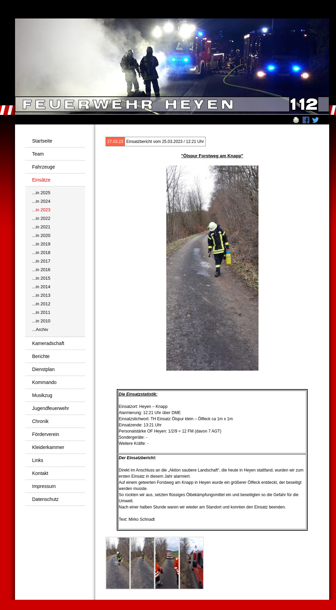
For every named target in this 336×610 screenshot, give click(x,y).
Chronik (40, 421)
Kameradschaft (48, 343)
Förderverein (45, 434)
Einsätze (41, 180)
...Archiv (40, 329)
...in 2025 (41, 192)
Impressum (44, 486)
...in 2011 (41, 312)
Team (38, 154)
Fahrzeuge (43, 167)
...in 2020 (41, 235)
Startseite (42, 141)
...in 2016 (41, 269)
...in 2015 (41, 278)
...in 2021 (41, 226)
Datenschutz (45, 499)
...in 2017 (41, 261)
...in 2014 (41, 286)
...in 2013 (41, 295)
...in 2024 (41, 201)
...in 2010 (41, 320)
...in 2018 (41, 252)
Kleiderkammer (48, 447)
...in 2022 (41, 218)
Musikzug (42, 395)
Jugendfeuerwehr (50, 408)
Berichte (41, 356)
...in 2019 (41, 244)
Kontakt (40, 473)
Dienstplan (43, 369)
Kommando (44, 382)
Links (37, 460)
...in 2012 (41, 303)
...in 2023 (41, 209)
